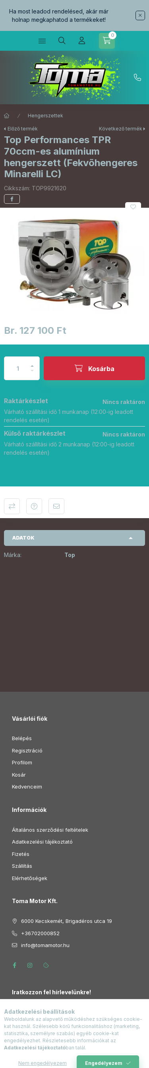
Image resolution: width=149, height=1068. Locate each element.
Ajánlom (56, 506)
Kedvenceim (27, 786)
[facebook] (12, 199)
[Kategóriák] (42, 41)
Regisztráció (27, 750)
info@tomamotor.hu (45, 945)
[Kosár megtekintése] (107, 41)
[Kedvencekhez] (133, 207)
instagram (30, 965)
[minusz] (32, 374)
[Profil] (82, 41)
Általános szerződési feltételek (50, 830)
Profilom (22, 762)
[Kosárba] (94, 368)
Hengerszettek (45, 116)
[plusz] (32, 362)
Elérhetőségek (29, 878)
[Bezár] (140, 15)
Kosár (19, 774)
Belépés (22, 738)
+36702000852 (137, 77)
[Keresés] (62, 41)
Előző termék (23, 129)
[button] (74, 264)
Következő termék (120, 129)
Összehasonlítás (12, 506)
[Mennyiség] (18, 368)
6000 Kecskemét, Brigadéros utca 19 (66, 921)
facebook (14, 965)
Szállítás (22, 866)
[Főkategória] (7, 115)
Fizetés (20, 854)
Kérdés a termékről (34, 506)
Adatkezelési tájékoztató (42, 841)
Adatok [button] (23, 538)
